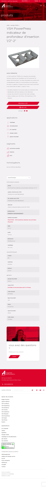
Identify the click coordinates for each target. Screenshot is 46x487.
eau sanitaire (5, 440)
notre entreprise (6, 460)
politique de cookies (6, 475)
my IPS (3, 458)
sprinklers (4, 432)
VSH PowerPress (6, 415)
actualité (4, 464)
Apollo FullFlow (5, 401)
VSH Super (4, 417)
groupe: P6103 (14, 25)
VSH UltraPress (5, 407)
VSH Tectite (5, 409)
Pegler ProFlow (5, 399)
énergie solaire (5, 434)
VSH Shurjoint (5, 413)
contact (3, 466)
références (4, 462)
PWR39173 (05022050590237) (15, 213)
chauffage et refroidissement (9, 436)
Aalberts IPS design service (8, 456)
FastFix (3, 422)
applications (5, 425)
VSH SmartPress (6, 405)
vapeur (3, 430)
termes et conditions (6, 472)
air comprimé (5, 428)
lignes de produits (7, 396)
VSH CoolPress (5, 403)
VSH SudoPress (5, 411)
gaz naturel (4, 438)
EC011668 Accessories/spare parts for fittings (19, 287)
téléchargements (6, 454)
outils (8, 25)
